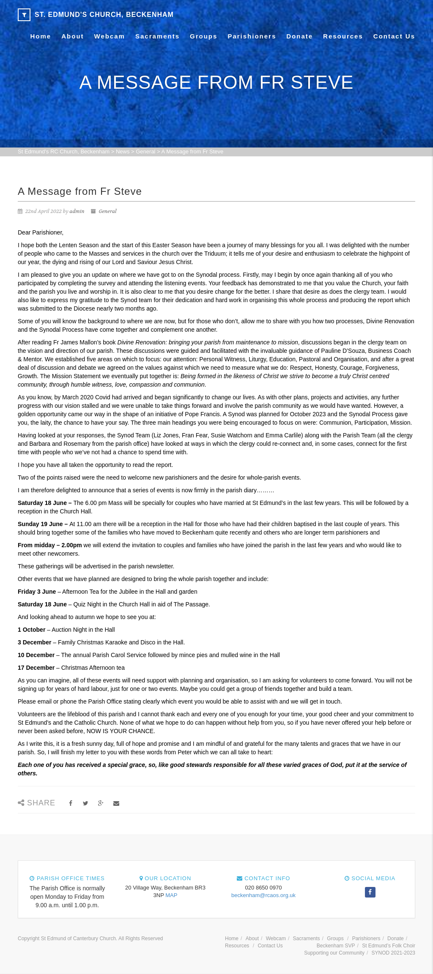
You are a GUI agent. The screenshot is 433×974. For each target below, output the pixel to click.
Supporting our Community (334, 953)
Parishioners (251, 36)
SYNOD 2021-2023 (393, 953)
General (107, 211)
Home (41, 36)
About (72, 36)
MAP (171, 895)
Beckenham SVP (336, 946)
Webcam (109, 36)
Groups (203, 36)
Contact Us (394, 36)
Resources (343, 36)
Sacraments (157, 36)
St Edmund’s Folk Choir (388, 946)
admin (77, 211)
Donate (299, 36)
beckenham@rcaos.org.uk (263, 895)
